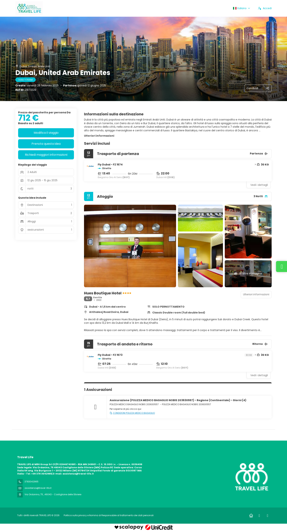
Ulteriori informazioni (99, 136)
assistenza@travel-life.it (38, 488)
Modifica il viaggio (46, 133)
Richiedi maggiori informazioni (46, 155)
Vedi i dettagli (259, 185)
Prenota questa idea (46, 144)
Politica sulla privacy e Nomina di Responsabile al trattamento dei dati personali (109, 515)
